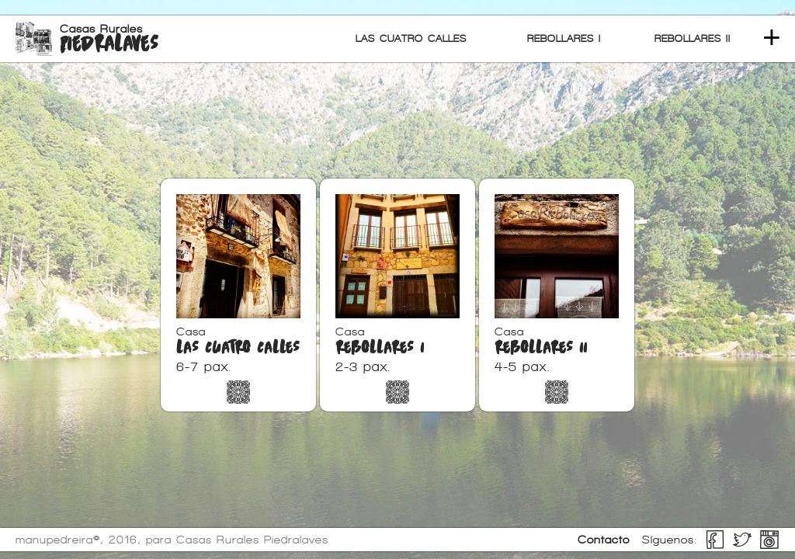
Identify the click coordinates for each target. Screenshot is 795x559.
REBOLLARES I (564, 38)
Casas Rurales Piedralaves (252, 539)
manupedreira (54, 539)
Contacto (604, 539)
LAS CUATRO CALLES (411, 38)
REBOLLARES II (692, 38)
